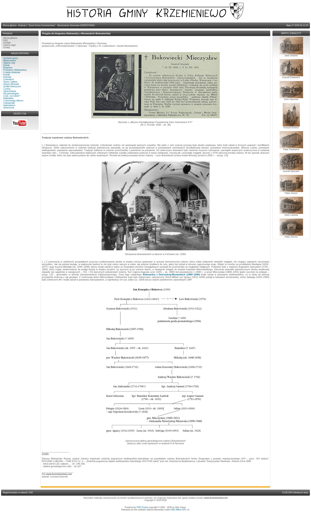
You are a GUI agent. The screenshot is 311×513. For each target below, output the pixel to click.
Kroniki (6, 75)
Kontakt (7, 43)
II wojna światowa (11, 72)
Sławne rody (9, 63)
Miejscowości (9, 60)
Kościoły (7, 77)
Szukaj (6, 47)
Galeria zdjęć (9, 45)
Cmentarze (8, 79)
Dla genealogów (11, 93)
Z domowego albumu (13, 100)
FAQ (5, 40)
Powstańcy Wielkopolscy (15, 70)
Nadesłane (8, 98)
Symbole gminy (10, 58)
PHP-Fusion (142, 507)
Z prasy (7, 89)
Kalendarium (9, 105)
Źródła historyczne (12, 86)
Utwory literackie (11, 84)
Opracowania (9, 91)
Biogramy (7, 67)
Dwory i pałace (10, 82)
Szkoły (6, 65)
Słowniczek (8, 107)
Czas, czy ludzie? (11, 96)
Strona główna (10, 38)
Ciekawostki (9, 103)
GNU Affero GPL (178, 509)
